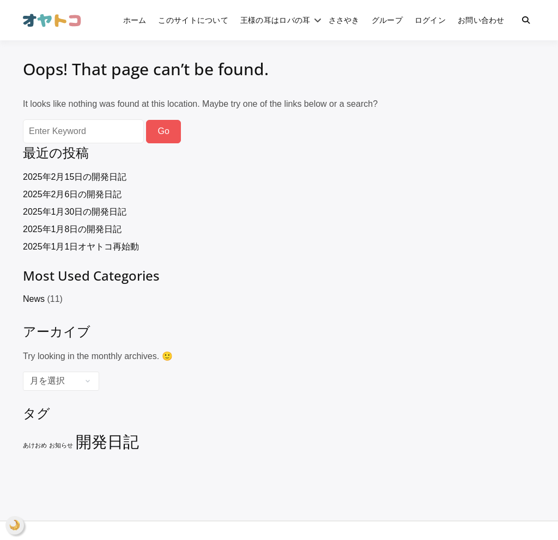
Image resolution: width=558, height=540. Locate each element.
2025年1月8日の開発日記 (72, 229)
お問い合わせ (481, 20)
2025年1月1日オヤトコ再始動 (81, 246)
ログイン (430, 20)
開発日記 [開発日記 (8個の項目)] (107, 442)
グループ (387, 20)
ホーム (135, 20)
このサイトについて (193, 20)
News (34, 299)
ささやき (344, 20)
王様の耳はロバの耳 (275, 20)
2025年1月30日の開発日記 (74, 211)
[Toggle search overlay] (526, 20)
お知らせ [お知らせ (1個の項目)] (61, 445)
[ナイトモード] (14, 525)
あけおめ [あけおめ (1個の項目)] (35, 445)
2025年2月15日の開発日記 (74, 176)
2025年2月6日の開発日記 (72, 194)
